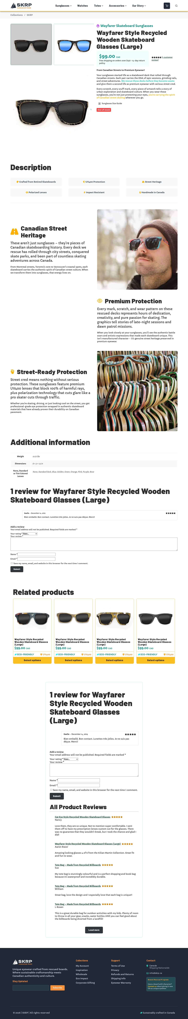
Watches (82, 5)
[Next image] (90, 109)
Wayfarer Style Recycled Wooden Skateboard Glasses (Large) (31, 642)
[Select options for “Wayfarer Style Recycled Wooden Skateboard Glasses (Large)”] (32, 660)
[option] (74, 44)
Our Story (138, 5)
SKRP (30, 15)
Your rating (16, 534)
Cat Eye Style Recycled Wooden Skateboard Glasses (82, 817)
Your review (16, 536)
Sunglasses (62, 5)
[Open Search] (176, 5)
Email (13, 559)
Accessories (116, 5)
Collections (16, 15)
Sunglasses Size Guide (110, 103)
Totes (97, 5)
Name (13, 554)
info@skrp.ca (155, 973)
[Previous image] (13, 109)
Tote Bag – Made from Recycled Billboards (78, 865)
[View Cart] (167, 6)
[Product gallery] (52, 109)
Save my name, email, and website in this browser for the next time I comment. (51, 563)
